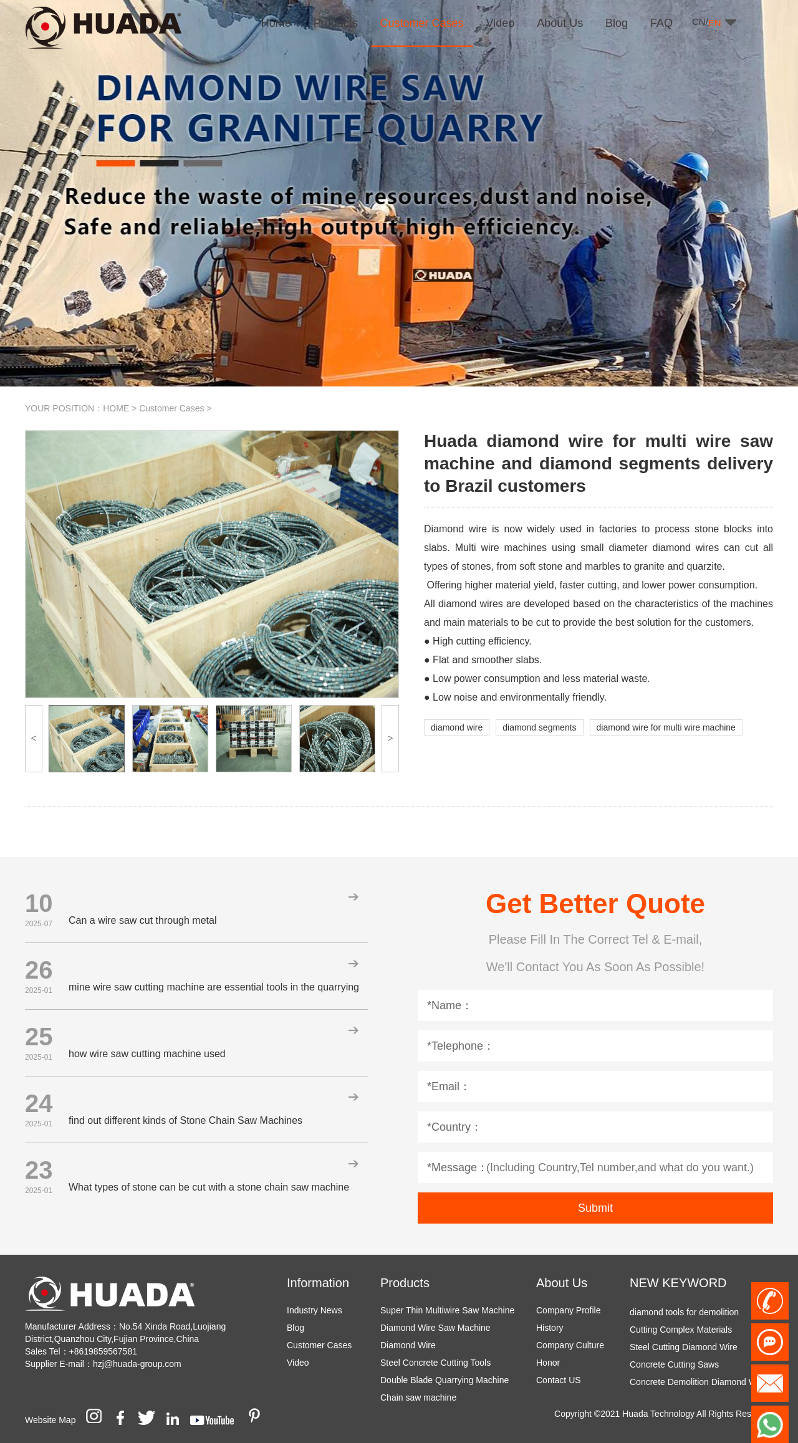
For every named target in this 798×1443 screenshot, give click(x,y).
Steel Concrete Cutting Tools (435, 1363)
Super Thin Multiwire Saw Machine (447, 1310)
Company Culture (570, 1345)
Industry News (314, 1310)
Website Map (50, 1420)
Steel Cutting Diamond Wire (684, 1349)
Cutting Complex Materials (681, 1332)
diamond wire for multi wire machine (666, 727)
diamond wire (457, 727)
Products (405, 1283)
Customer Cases (171, 408)
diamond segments (539, 727)
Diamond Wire (408, 1345)
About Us (561, 1283)
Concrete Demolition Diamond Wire (698, 1384)
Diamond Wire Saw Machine (435, 1328)
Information (318, 1283)
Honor (548, 1363)
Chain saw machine (418, 1397)
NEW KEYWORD (678, 1283)
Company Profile (568, 1310)
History (550, 1328)
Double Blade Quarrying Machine (444, 1380)
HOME (116, 408)
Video (298, 1363)
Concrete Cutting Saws (674, 1367)
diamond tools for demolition (684, 1315)
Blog (295, 1328)
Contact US (558, 1380)
